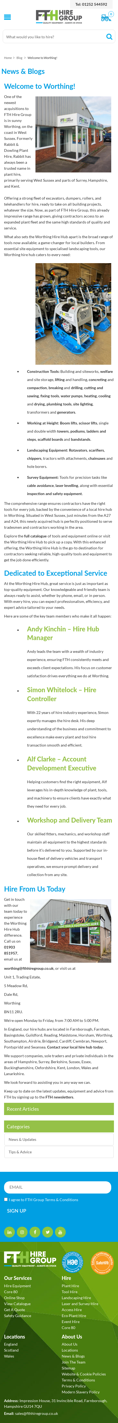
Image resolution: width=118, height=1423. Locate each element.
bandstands (80, 439)
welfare (106, 371)
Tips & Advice (20, 1152)
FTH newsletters (59, 1097)
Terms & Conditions (61, 1199)
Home (8, 57)
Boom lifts (68, 423)
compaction (37, 387)
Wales (9, 1356)
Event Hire (71, 1321)
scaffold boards (50, 439)
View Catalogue (17, 1303)
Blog (19, 57)
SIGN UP (16, 1211)
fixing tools (49, 395)
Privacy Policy (74, 1386)
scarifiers (96, 450)
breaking (55, 387)
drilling (77, 387)
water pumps (72, 395)
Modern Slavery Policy (81, 1392)
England (11, 1344)
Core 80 (11, 1291)
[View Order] (107, 18)
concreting (98, 379)
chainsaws (97, 458)
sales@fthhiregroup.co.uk (36, 1413)
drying (39, 404)
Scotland (11, 1350)
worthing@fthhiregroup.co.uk (29, 968)
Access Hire (72, 1309)
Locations (70, 1350)
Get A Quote (14, 1309)
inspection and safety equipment (54, 493)
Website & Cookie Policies (84, 1374)
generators (66, 412)
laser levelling (66, 485)
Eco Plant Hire (74, 1315)
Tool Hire (69, 1291)
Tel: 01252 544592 (91, 4)
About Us (69, 1344)
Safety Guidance (17, 1315)
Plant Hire (70, 1285)
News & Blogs (73, 1356)
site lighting (83, 404)
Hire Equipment (17, 1285)
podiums (77, 431)
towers (63, 431)
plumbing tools (59, 404)
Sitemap (68, 1368)
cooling (105, 395)
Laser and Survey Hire (80, 1303)
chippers (34, 458)
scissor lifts (88, 423)
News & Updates (22, 1139)
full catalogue (35, 536)
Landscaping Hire (76, 1297)
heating (90, 395)
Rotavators (78, 450)
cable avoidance (40, 485)
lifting (60, 379)
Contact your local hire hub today (75, 1047)
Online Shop (14, 1297)
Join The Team (74, 1362)
